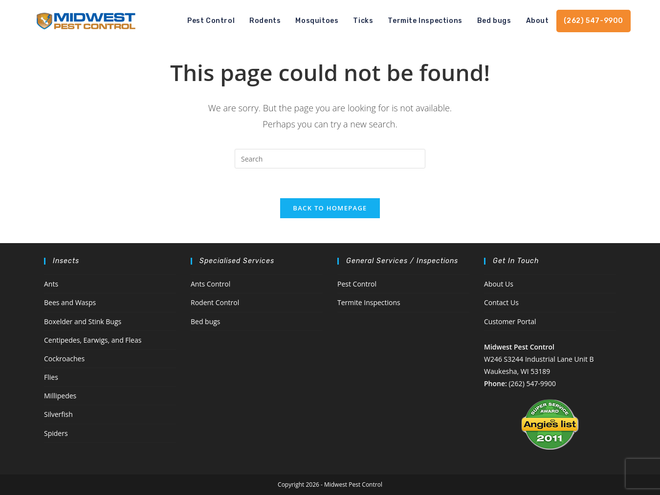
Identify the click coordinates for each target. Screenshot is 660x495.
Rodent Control (215, 302)
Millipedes (60, 395)
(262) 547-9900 (531, 383)
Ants (51, 284)
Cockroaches (64, 358)
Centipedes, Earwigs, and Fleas (92, 340)
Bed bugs (205, 321)
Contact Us (501, 302)
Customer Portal (510, 321)
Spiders (56, 433)
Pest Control (356, 284)
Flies (51, 377)
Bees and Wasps (70, 302)
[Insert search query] (330, 158)
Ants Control (210, 284)
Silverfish (58, 414)
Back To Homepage (330, 208)
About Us (498, 284)
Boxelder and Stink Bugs (82, 321)
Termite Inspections (368, 302)
